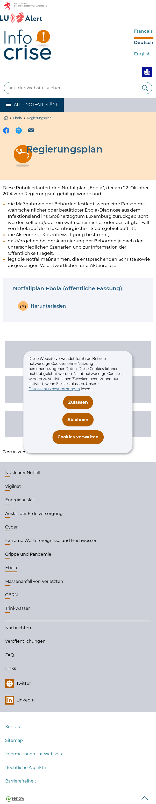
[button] (32, 105)
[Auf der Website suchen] (145, 88)
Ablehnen (77, 419)
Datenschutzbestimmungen (54, 389)
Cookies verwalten (78, 436)
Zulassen (78, 402)
